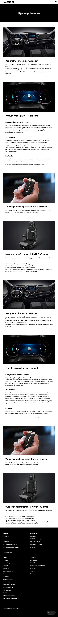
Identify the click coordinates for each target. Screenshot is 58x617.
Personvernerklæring (9, 584)
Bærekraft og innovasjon (9, 563)
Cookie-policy (6, 582)
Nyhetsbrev (6, 593)
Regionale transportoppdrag (10, 544)
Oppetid (32, 563)
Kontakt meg (51, 612)
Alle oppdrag (6, 536)
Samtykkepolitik (7, 590)
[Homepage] (8, 2)
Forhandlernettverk (8, 579)
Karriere (6, 565)
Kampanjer (33, 536)
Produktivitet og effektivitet (37, 565)
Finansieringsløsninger (36, 544)
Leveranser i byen (7, 541)
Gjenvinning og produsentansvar (11, 598)
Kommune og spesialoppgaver (11, 547)
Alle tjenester (33, 560)
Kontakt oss (6, 576)
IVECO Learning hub (8, 571)
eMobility (32, 571)
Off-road (5, 550)
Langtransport (6, 539)
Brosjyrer (32, 547)
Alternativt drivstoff (8, 552)
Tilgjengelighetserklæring (9, 595)
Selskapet (5, 560)
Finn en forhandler (35, 541)
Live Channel (6, 568)
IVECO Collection (35, 539)
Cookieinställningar (8, 587)
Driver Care (33, 568)
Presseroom (6, 574)
